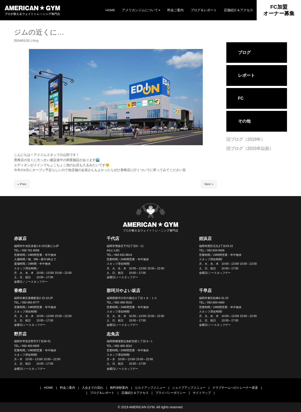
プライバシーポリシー (170, 392)
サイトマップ (202, 392)
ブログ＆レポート (102, 392)
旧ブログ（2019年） (245, 139)
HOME (48, 387)
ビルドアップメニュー (150, 387)
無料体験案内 (119, 387)
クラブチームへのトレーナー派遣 (235, 387)
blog (35, 40)
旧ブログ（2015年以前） (249, 148)
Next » (208, 184)
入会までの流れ (92, 387)
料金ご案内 (67, 387)
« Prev (22, 184)
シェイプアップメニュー (189, 387)
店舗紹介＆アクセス (135, 392)
